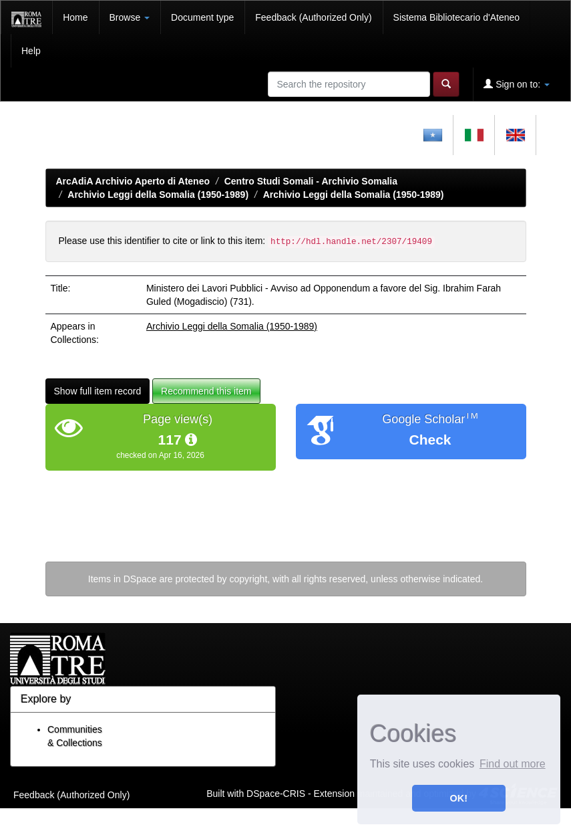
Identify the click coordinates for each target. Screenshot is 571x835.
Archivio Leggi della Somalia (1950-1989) (157, 194)
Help (31, 50)
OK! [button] (458, 798)
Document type (202, 17)
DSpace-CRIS (275, 793)
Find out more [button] (513, 763)
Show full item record (98, 391)
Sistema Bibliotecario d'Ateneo (456, 17)
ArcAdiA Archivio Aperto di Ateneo (133, 181)
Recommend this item (206, 391)
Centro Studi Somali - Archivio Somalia (310, 181)
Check (430, 439)
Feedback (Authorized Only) (313, 17)
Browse (130, 17)
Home (75, 17)
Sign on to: (517, 84)
